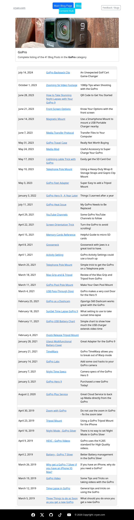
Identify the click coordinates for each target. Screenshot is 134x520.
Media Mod (52, 149)
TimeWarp (52, 351)
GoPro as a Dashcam (58, 301)
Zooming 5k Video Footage (61, 85)
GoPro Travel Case (56, 142)
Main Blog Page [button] (63, 5)
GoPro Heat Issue (56, 204)
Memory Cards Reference (61, 234)
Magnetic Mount (55, 119)
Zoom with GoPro (56, 410)
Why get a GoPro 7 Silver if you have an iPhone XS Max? (61, 468)
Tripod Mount (54, 420)
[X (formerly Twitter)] (42, 514)
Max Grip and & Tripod (59, 275)
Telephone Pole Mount (59, 169)
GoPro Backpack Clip (58, 72)
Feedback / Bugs (111, 7)
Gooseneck (52, 244)
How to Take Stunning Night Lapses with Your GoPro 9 (59, 98)
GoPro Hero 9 (54, 381)
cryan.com (19, 8)
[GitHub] (51, 514)
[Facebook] (33, 514)
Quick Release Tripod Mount (62, 335)
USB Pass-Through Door (60, 291)
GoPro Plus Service (57, 394)
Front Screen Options (58, 109)
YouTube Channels (57, 214)
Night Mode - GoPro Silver (61, 430)
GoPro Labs (53, 361)
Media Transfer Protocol (60, 132)
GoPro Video (53, 478)
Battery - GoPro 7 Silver (59, 454)
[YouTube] (69, 514)
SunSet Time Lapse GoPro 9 (62, 311)
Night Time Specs (56, 371)
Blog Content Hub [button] (70, 8)
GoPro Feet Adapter (57, 183)
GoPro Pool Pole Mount (59, 285)
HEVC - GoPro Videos (58, 440)
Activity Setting (54, 254)
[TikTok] (60, 514)
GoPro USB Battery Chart (60, 321)
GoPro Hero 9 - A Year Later (62, 195)
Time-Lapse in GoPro (58, 488)
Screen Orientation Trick (60, 224)
